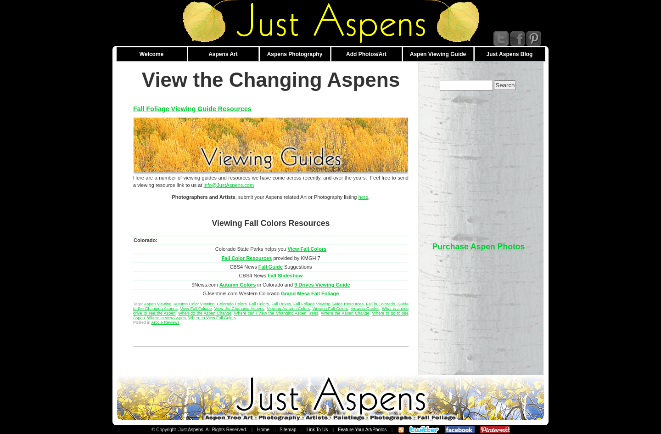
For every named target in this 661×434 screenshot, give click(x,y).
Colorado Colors (231, 304)
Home (263, 429)
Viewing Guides (365, 308)
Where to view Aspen (166, 318)
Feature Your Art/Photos (362, 429)
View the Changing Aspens (239, 308)
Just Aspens (191, 429)
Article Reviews (165, 322)
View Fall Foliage (196, 308)
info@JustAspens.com (228, 185)
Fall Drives (281, 304)
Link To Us (317, 429)
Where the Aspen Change (345, 313)
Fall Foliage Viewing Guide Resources (192, 109)
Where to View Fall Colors (212, 318)
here (364, 197)
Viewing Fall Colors (330, 308)
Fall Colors (259, 304)
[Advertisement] (478, 161)
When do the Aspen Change (204, 313)
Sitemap (288, 429)
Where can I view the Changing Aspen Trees (276, 313)
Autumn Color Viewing (194, 304)
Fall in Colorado (380, 304)
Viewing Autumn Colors (288, 308)
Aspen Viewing (158, 304)
